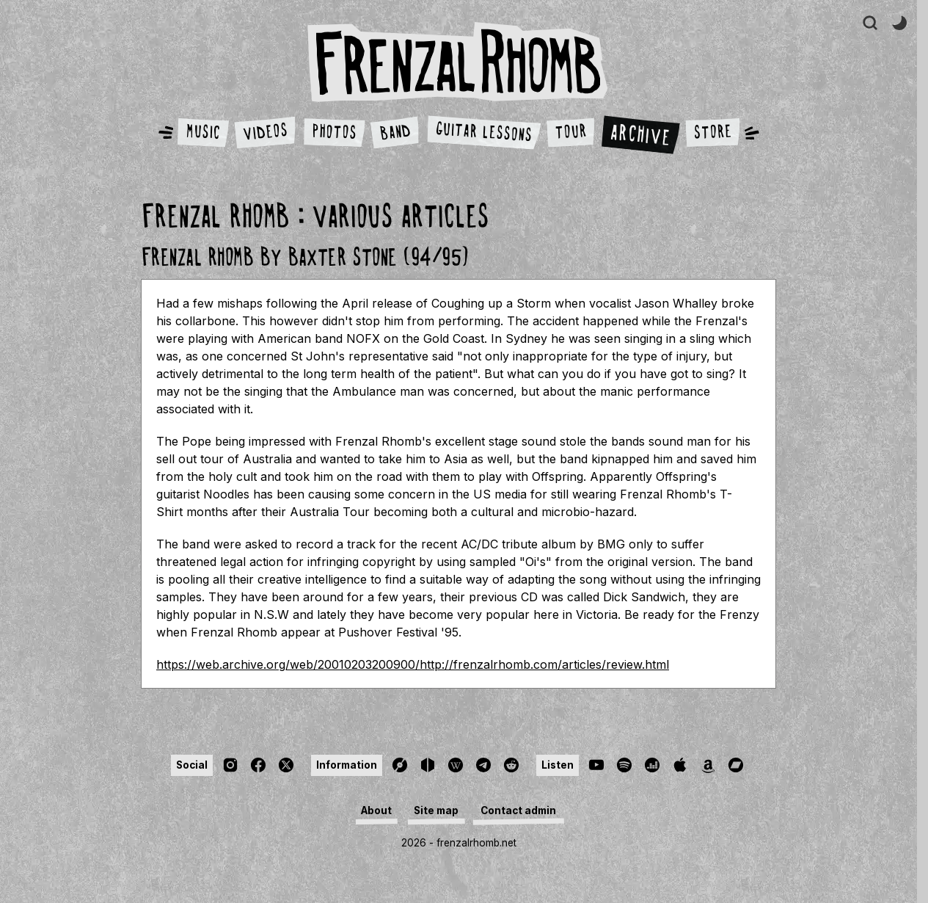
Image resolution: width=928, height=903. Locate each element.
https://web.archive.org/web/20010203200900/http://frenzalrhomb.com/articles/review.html (412, 664)
